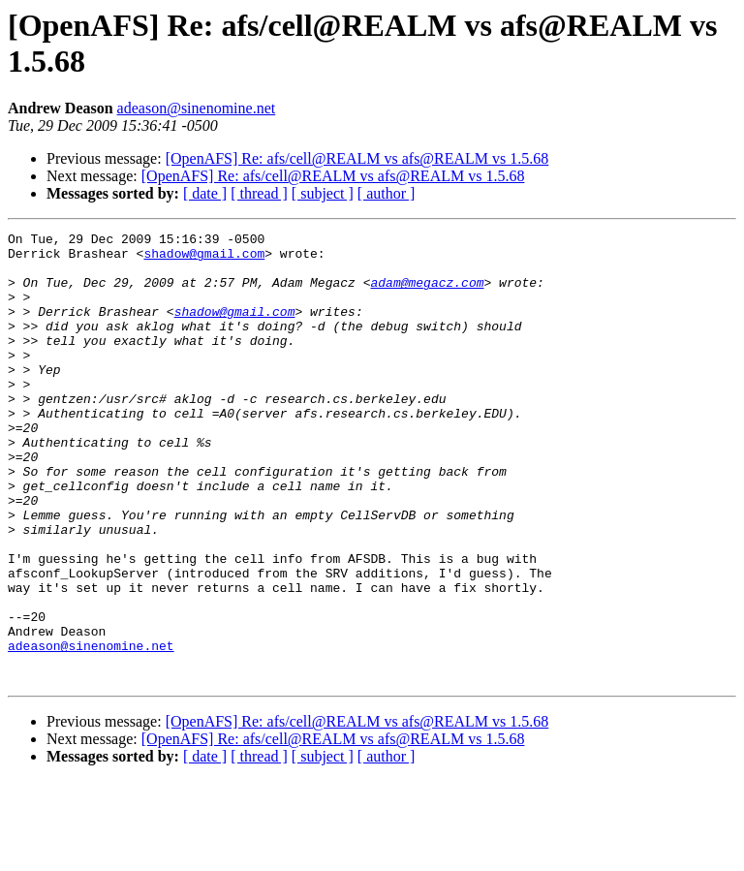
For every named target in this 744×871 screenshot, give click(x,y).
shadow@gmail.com (203, 258)
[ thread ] (259, 193)
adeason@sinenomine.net (196, 108)
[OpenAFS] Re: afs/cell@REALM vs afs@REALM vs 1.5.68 (357, 158)
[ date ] (205, 193)
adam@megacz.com (426, 293)
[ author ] (386, 193)
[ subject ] (323, 193)
